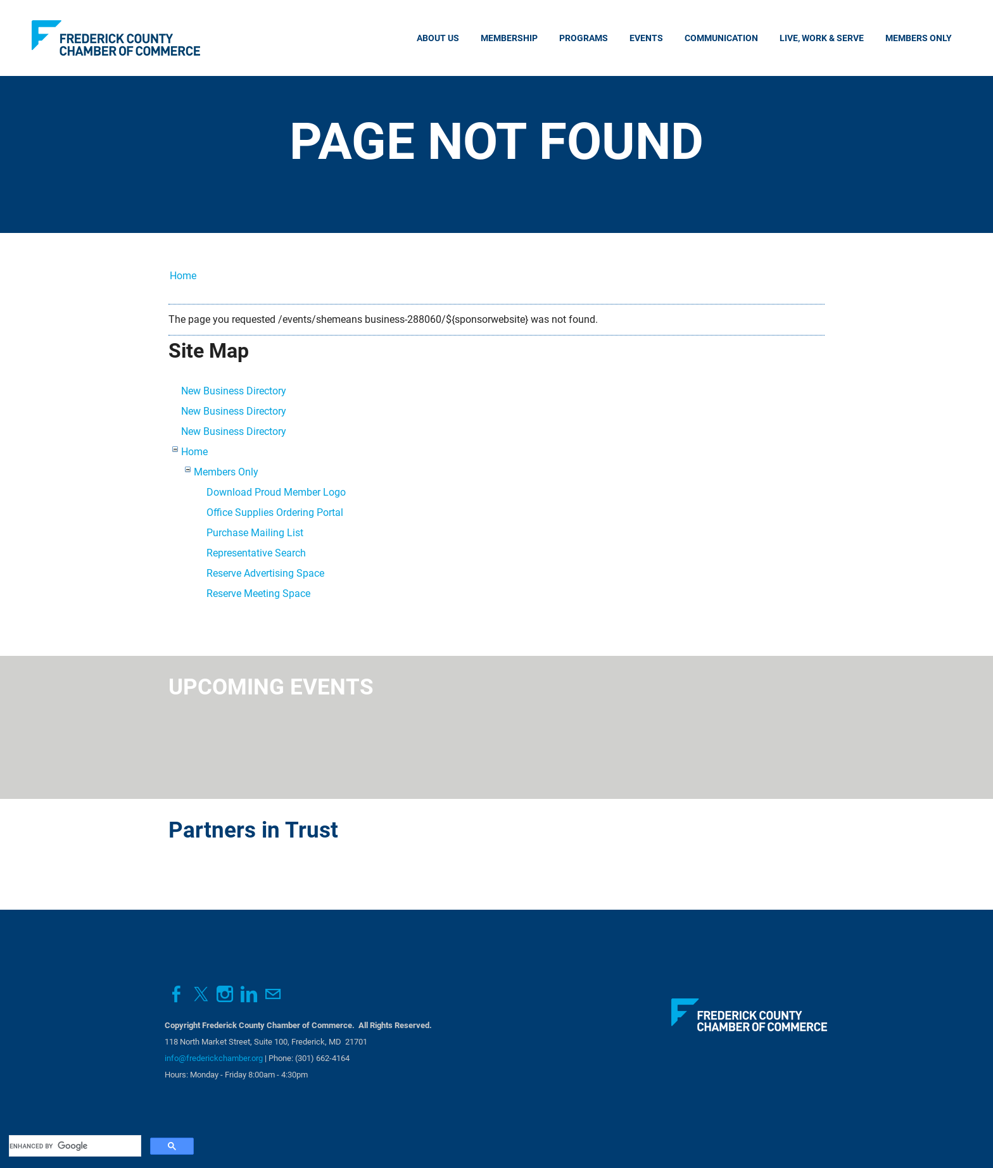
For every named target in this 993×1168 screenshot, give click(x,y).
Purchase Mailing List (254, 533)
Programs (583, 38)
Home (183, 276)
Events (646, 38)
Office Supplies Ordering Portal (274, 512)
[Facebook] (176, 994)
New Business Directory (233, 391)
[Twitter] (201, 994)
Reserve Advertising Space (265, 573)
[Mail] (273, 994)
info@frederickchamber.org (214, 1058)
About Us (438, 38)
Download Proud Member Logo (276, 492)
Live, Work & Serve (822, 38)
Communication (721, 38)
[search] (73, 1146)
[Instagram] (225, 994)
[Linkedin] (249, 994)
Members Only (918, 38)
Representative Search (256, 553)
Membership (509, 38)
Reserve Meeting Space (258, 593)
